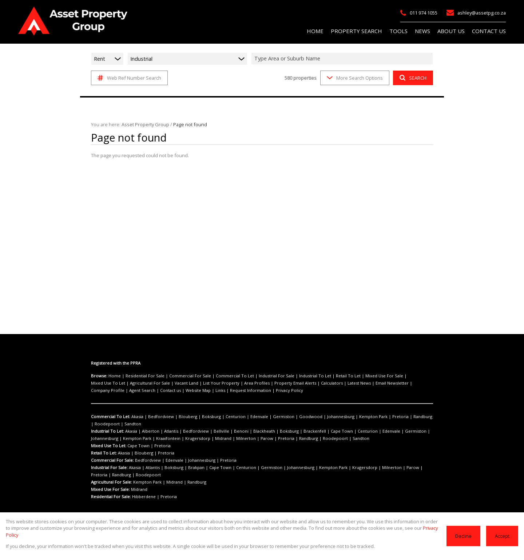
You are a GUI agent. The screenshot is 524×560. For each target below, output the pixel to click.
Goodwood (284, 416)
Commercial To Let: (110, 416)
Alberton (147, 431)
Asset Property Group (142, 124)
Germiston (262, 416)
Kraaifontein (131, 438)
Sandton (98, 424)
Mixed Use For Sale (353, 376)
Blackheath (244, 431)
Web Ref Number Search (128, 78)
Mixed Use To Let (390, 376)
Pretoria (363, 416)
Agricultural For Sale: (111, 482)
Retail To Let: (103, 453)
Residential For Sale (140, 376)
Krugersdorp (156, 438)
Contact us (414, 383)
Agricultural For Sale (109, 383)
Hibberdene (143, 497)
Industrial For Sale (257, 376)
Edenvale (240, 416)
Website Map (103, 390)
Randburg (382, 416)
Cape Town (311, 431)
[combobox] (343, 58)
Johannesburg (310, 416)
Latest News (295, 383)
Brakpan (189, 467)
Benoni (224, 431)
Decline (464, 539)
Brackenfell (288, 431)
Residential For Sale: (111, 497)
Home (113, 376)
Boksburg (199, 416)
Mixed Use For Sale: (110, 489)
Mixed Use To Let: (108, 446)
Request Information (149, 390)
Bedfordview (156, 416)
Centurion (220, 416)
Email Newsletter (325, 383)
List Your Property (173, 383)
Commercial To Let (221, 376)
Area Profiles (203, 383)
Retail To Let (320, 376)
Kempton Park (340, 416)
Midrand (178, 438)
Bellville (208, 431)
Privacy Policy (183, 390)
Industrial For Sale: (109, 467)
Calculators (270, 383)
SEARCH (412, 78)
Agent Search (389, 383)
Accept (502, 539)
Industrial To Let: (107, 431)
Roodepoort (405, 416)
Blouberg (179, 416)
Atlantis (165, 431)
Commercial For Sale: (112, 460)
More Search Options (354, 77)
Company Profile (359, 383)
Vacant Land (142, 383)
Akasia (136, 416)
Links (122, 390)
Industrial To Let (291, 376)
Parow (215, 438)
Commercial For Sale (181, 376)
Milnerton (197, 438)
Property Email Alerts (238, 383)
